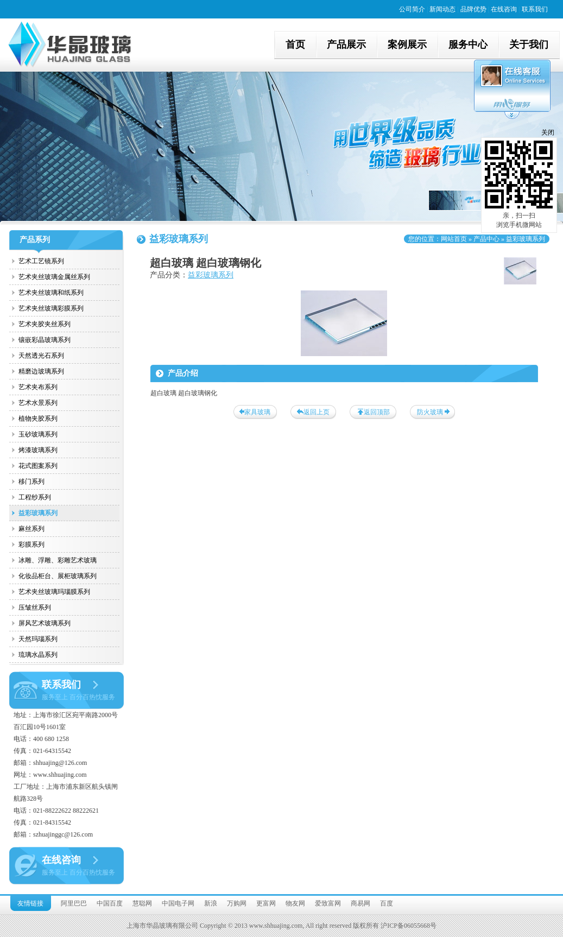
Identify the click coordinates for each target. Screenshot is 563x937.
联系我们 (535, 9)
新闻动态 (442, 9)
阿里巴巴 (74, 903)
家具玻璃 (257, 412)
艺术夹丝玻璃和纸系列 (51, 292)
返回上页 (316, 412)
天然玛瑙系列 (38, 639)
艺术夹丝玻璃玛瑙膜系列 (54, 592)
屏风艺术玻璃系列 (44, 623)
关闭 (547, 132)
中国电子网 (178, 903)
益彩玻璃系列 (38, 513)
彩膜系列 (31, 544)
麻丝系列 (31, 529)
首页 (295, 44)
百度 (386, 903)
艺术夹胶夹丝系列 (44, 324)
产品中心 (486, 239)
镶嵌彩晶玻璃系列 (44, 340)
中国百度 (110, 903)
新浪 (210, 903)
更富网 (266, 903)
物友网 (295, 903)
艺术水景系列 (38, 403)
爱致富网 (328, 903)
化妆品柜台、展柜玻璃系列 (57, 576)
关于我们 (528, 44)
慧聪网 (142, 903)
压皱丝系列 (34, 607)
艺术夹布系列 (38, 387)
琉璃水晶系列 (38, 655)
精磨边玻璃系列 (41, 371)
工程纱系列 (34, 497)
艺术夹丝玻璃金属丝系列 (54, 277)
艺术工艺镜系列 (41, 261)
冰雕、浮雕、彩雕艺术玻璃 (57, 560)
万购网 (236, 903)
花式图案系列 (38, 466)
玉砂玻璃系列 (38, 434)
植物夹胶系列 (38, 418)
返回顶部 (377, 412)
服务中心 (468, 44)
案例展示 (407, 44)
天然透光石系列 (41, 355)
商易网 (360, 903)
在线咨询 (504, 9)
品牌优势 (473, 9)
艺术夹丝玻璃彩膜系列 (51, 308)
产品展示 (346, 44)
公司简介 (412, 9)
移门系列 (31, 481)
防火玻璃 (430, 412)
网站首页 (454, 239)
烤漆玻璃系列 (38, 450)
